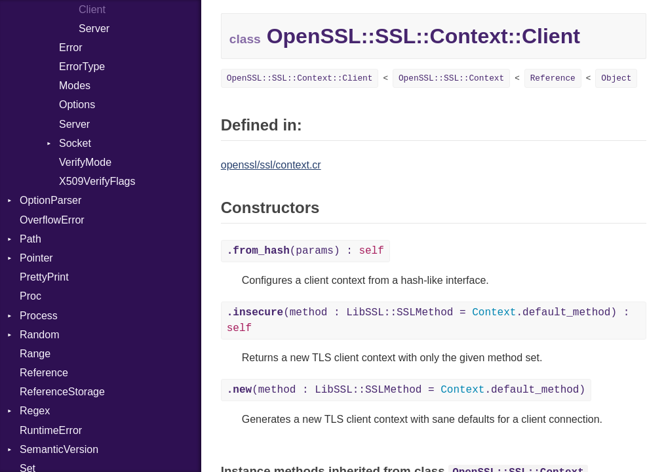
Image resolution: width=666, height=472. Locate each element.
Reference (44, 372)
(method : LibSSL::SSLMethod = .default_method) (406, 390)
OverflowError (52, 220)
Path (30, 239)
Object (616, 78)
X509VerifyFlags (97, 181)
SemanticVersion (59, 449)
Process (39, 315)
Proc (30, 296)
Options (77, 104)
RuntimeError (51, 430)
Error (71, 47)
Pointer (36, 258)
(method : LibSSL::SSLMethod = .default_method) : (428, 320)
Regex (35, 410)
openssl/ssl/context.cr (271, 164)
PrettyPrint (44, 277)
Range (35, 353)
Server (94, 28)
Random (39, 334)
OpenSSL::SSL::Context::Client (300, 78)
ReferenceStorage (62, 391)
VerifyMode (85, 162)
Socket (75, 143)
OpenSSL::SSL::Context (451, 78)
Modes (74, 85)
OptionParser (50, 200)
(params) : (305, 251)
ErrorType (82, 66)
